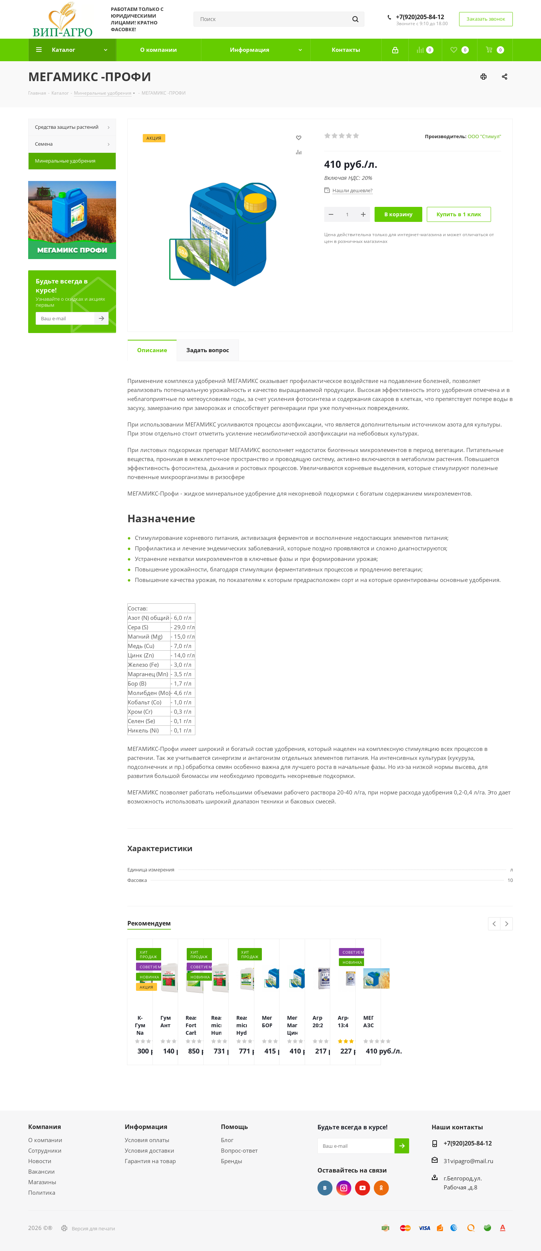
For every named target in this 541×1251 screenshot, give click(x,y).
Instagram (343, 1187)
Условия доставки (149, 1150)
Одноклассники (381, 1187)
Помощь (234, 1127)
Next (506, 924)
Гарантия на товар (150, 1161)
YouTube (362, 1187)
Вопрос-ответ (239, 1150)
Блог (227, 1140)
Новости (39, 1161)
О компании (45, 1140)
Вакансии (41, 1171)
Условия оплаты (147, 1140)
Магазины (42, 1182)
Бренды (231, 1161)
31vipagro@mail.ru (468, 1161)
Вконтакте (324, 1187)
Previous (494, 924)
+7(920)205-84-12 (420, 17)
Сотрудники (45, 1150)
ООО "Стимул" (484, 136)
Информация (146, 1127)
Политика (41, 1192)
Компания (44, 1127)
